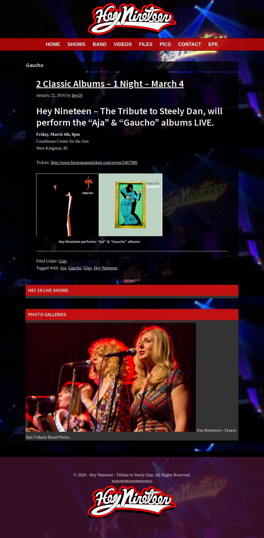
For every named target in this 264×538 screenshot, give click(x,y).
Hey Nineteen (105, 268)
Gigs (63, 261)
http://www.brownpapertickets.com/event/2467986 (94, 162)
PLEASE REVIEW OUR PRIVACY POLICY (132, 481)
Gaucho (75, 268)
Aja (63, 268)
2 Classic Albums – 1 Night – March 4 (110, 84)
